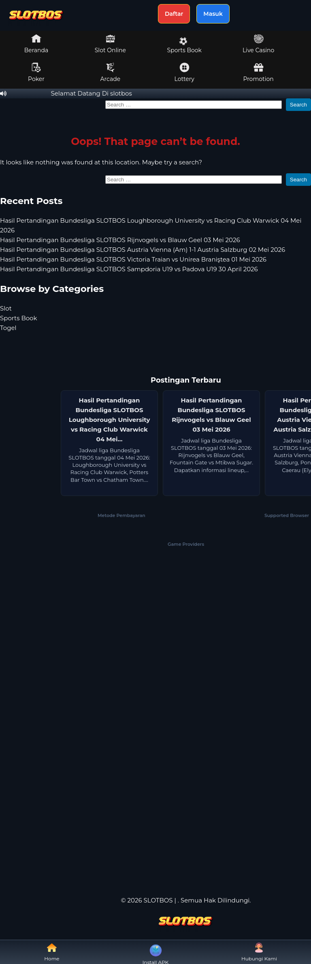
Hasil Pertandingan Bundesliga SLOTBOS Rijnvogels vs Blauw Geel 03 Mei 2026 (120, 240)
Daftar (174, 13)
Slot (6, 308)
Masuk (213, 13)
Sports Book (184, 45)
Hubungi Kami (259, 952)
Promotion (258, 72)
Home (51, 952)
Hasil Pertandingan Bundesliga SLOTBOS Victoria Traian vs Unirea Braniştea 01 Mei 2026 (133, 259)
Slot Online (110, 44)
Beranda (36, 44)
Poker (36, 72)
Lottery (184, 72)
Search (298, 105)
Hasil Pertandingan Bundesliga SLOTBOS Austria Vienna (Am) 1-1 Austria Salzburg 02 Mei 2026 (142, 249)
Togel (8, 328)
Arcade (110, 72)
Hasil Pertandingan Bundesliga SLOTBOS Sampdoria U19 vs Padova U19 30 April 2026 (129, 269)
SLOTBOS (158, 900)
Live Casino (258, 44)
